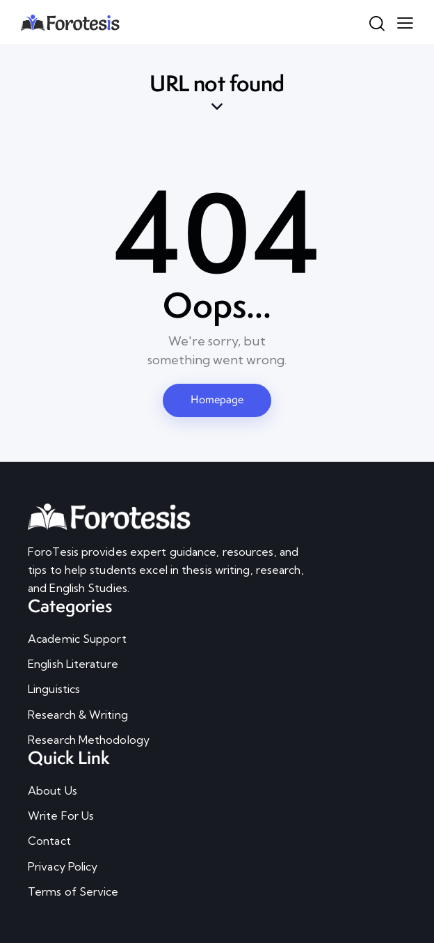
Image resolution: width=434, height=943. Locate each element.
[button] (405, 22)
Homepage (217, 399)
